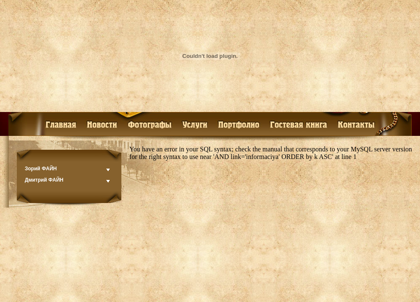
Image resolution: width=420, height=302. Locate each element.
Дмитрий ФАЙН (44, 180)
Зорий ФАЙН (41, 169)
